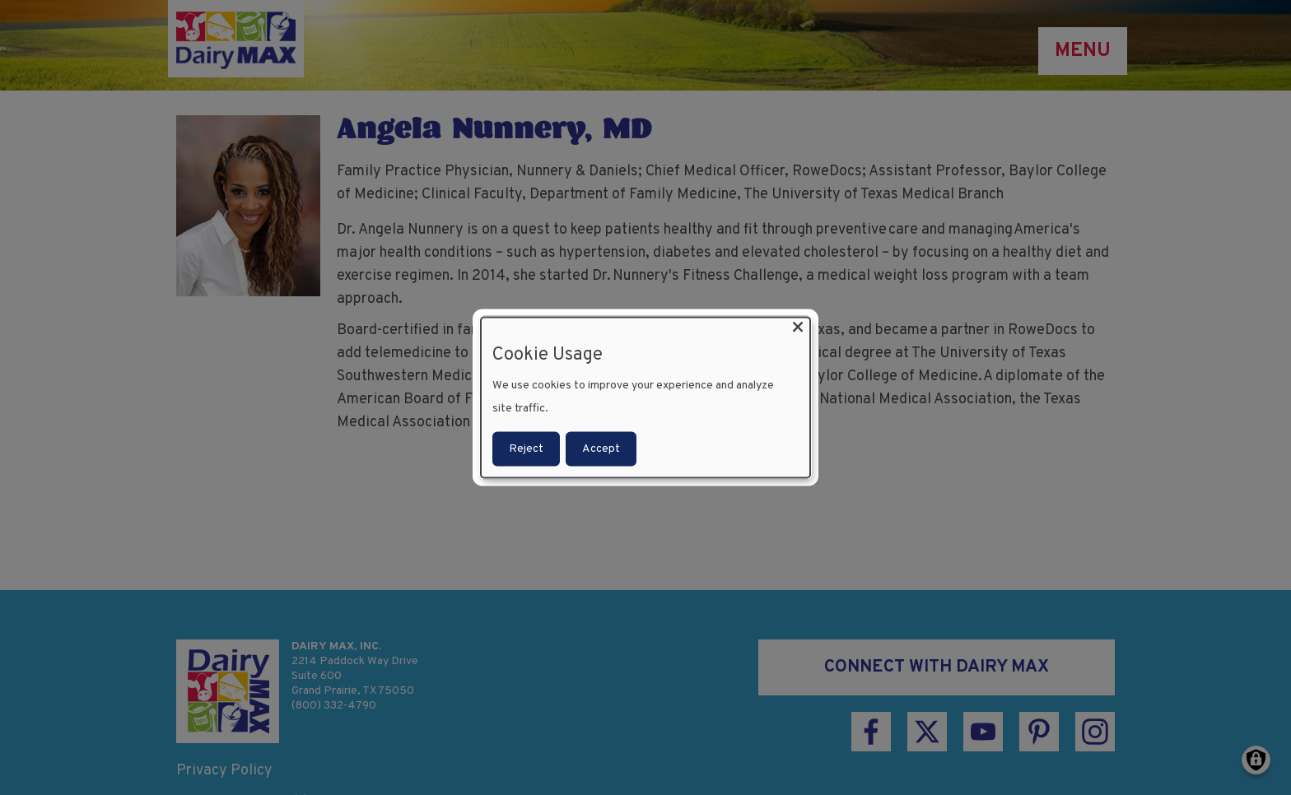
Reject (526, 448)
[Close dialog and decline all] (797, 328)
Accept (601, 448)
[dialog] (645, 398)
